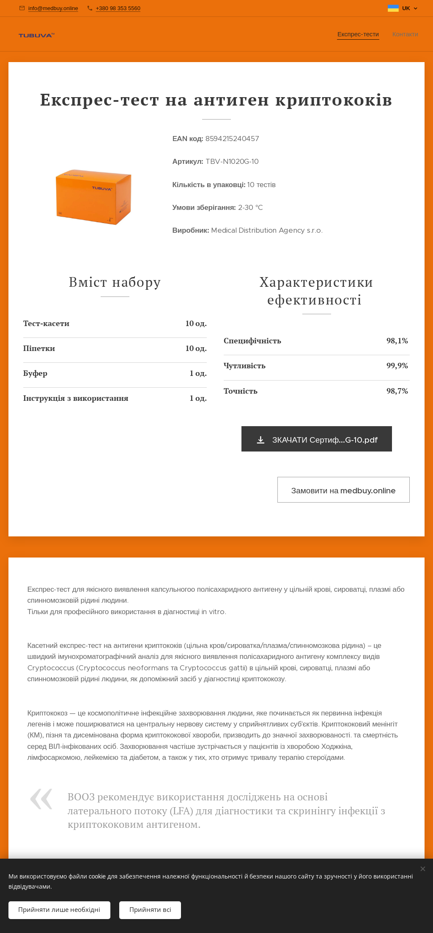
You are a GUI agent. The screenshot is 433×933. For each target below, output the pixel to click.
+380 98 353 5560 (118, 8)
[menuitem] (360, 34)
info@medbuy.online (53, 8)
